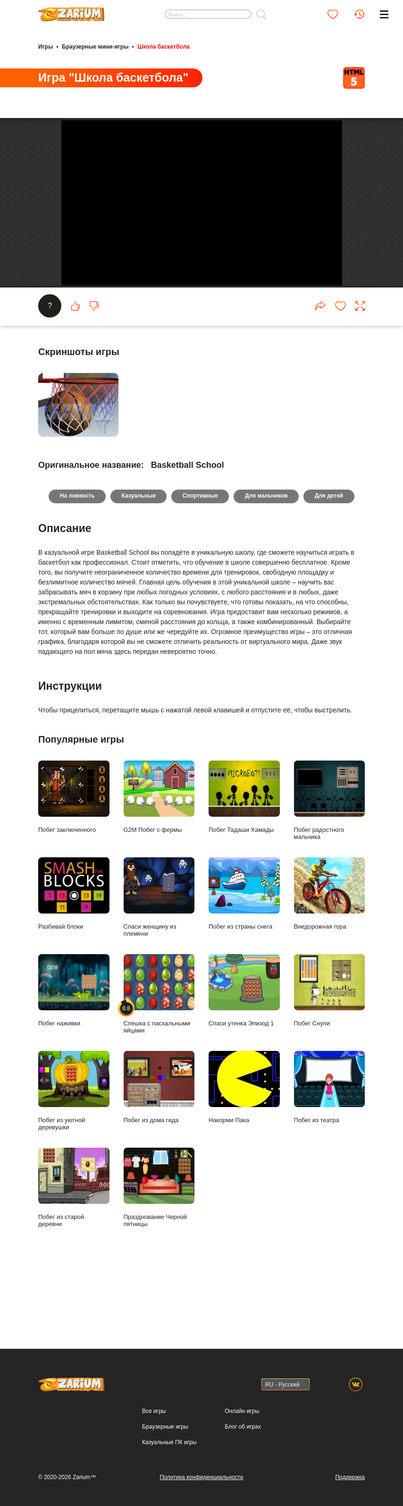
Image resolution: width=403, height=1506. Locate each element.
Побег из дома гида (159, 1151)
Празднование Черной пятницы (159, 1252)
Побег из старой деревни (73, 1252)
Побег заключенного (73, 861)
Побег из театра (329, 1151)
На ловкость (76, 560)
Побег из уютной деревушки (73, 1155)
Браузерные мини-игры (95, 46)
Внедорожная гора (329, 958)
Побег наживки (73, 1054)
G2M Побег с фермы (159, 861)
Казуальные (138, 560)
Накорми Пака (244, 1151)
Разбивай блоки (73, 958)
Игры (45, 46)
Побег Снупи (329, 1054)
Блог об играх (243, 1426)
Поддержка (350, 1477)
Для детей (330, 560)
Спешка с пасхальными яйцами (159, 1058)
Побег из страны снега (244, 958)
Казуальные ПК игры (169, 1442)
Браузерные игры (165, 1426)
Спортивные (200, 560)
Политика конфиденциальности (201, 1477)
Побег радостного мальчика (329, 865)
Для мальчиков (266, 560)
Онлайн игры (242, 1411)
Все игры (154, 1411)
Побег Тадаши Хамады (244, 861)
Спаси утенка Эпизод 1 (244, 1054)
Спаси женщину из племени (159, 961)
